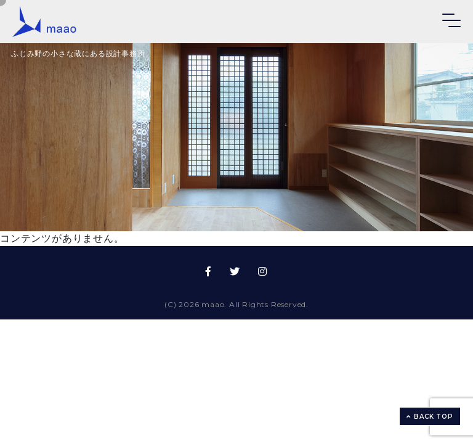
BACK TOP (429, 417)
